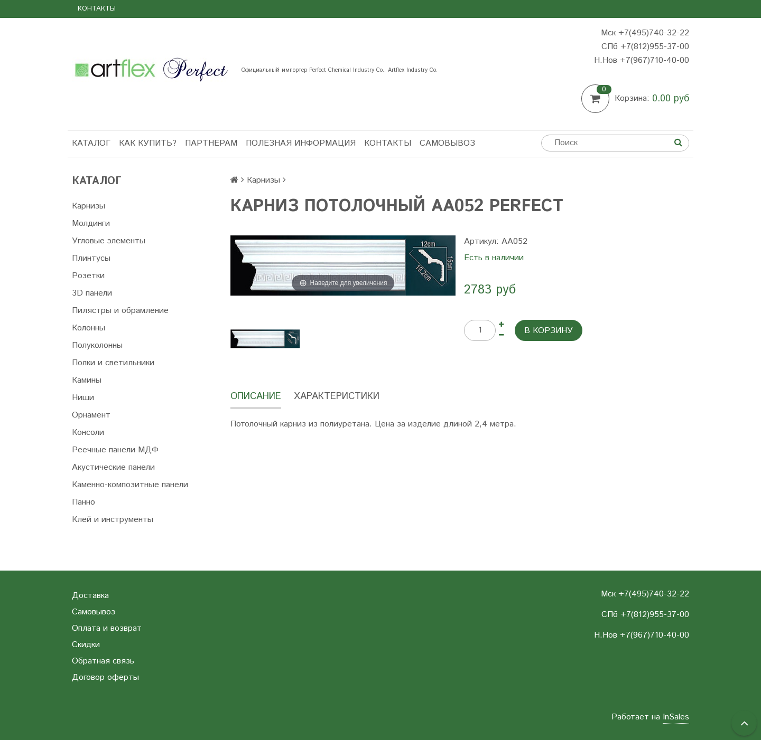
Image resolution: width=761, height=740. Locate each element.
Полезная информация (301, 143)
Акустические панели (113, 467)
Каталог (91, 143)
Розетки (88, 276)
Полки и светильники (113, 363)
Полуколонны (97, 345)
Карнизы (88, 206)
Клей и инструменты (112, 520)
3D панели (92, 293)
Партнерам (211, 143)
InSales (676, 717)
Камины (86, 380)
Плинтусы (91, 258)
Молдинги (91, 223)
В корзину (548, 331)
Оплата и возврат (107, 628)
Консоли (88, 432)
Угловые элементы (108, 241)
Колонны (88, 328)
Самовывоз (447, 143)
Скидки (86, 645)
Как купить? (148, 143)
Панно (83, 502)
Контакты (97, 9)
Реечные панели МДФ (115, 450)
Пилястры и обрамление (120, 311)
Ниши (83, 398)
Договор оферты (105, 677)
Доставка (90, 596)
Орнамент (91, 415)
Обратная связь (103, 661)
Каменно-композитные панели (130, 485)
